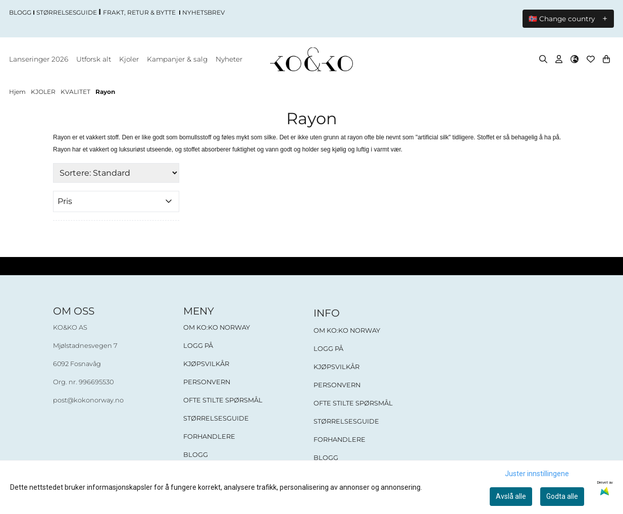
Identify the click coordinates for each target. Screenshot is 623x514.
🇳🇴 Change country (562, 19)
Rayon (105, 92)
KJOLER (44, 92)
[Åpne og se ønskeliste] (591, 60)
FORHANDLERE (209, 437)
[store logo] (311, 60)
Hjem (18, 92)
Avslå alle (511, 496)
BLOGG (195, 455)
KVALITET (76, 92)
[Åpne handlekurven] (606, 60)
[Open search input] (543, 60)
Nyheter (229, 60)
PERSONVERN (206, 382)
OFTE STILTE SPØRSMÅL (223, 400)
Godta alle (562, 496)
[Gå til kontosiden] (558, 60)
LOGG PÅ (198, 346)
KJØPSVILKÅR (206, 364)
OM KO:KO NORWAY (216, 328)
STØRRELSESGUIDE (216, 419)
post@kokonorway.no (88, 400)
